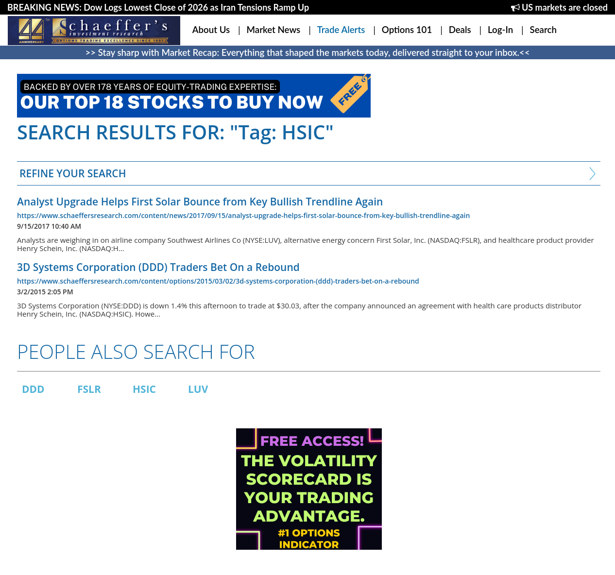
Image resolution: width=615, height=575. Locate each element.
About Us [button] (211, 29)
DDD (33, 389)
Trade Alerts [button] (341, 29)
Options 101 (407, 29)
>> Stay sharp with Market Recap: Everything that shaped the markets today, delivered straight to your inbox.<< (307, 52)
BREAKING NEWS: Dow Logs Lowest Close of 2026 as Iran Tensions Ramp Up (158, 7)
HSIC (144, 389)
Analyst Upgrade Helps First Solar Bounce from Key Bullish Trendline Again (200, 201)
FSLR (89, 389)
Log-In (500, 29)
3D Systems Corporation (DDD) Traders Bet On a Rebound (158, 267)
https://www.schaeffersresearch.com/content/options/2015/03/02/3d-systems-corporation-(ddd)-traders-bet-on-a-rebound (218, 281)
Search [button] (543, 29)
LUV (198, 389)
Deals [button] (460, 29)
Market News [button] (274, 29)
